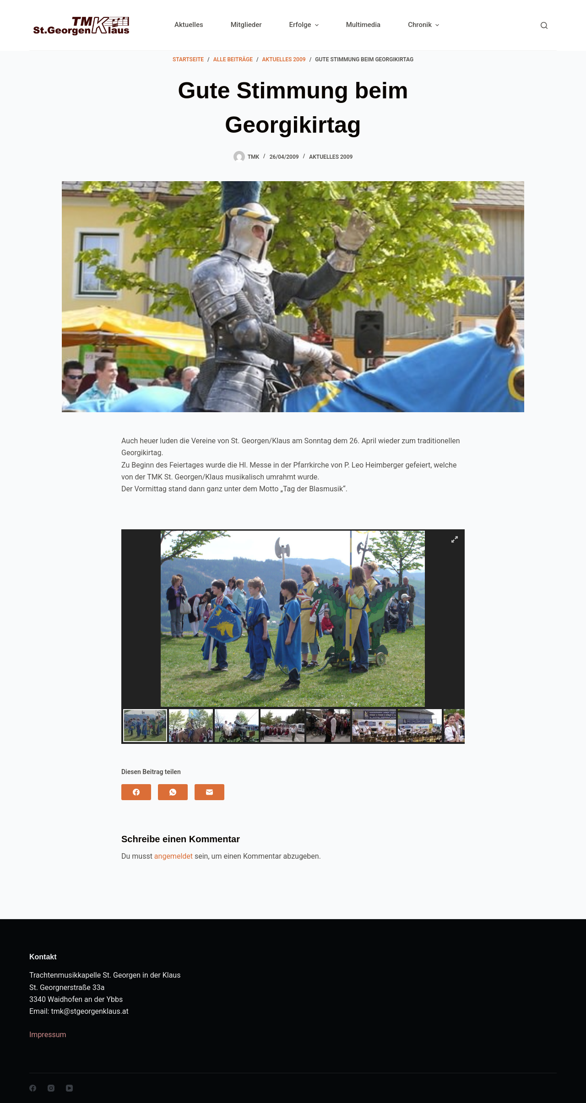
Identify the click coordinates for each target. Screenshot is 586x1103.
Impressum (47, 1034)
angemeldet (173, 856)
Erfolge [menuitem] (305, 25)
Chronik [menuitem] (423, 25)
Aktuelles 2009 (331, 157)
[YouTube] (69, 1088)
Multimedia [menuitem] (363, 25)
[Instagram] (51, 1088)
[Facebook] (136, 792)
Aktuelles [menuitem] (188, 25)
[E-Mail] (209, 792)
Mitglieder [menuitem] (246, 25)
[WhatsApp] (173, 792)
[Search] (544, 25)
